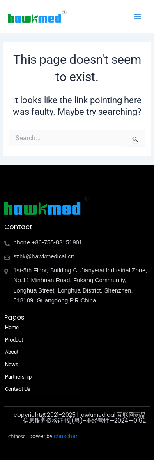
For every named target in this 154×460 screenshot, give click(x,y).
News (11, 364)
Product (16, 340)
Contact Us (17, 389)
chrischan (66, 436)
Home (12, 327)
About (14, 352)
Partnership (18, 377)
